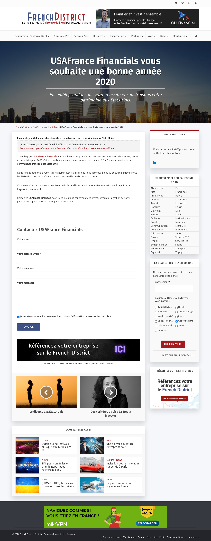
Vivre (150, 36)
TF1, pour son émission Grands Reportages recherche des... (55, 466)
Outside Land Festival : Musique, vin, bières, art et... (56, 447)
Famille (179, 188)
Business (98, 36)
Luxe (177, 210)
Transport (180, 248)
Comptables (157, 229)
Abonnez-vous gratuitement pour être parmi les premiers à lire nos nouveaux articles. (67, 148)
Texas (181, 325)
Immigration (181, 199)
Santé (178, 233)
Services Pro (181, 240)
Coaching (156, 222)
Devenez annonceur (188, 537)
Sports (178, 244)
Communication (159, 225)
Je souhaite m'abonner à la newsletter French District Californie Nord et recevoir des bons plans (65, 316)
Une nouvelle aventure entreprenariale (120, 445)
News (163, 36)
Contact (141, 537)
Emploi (154, 240)
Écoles (154, 237)
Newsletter (152, 537)
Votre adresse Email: (29, 253)
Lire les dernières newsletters (177, 354)
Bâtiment (156, 210)
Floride (181, 307)
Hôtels (178, 195)
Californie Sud (165, 325)
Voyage (179, 252)
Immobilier (181, 203)
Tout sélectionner (165, 307)
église (55, 127)
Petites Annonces (168, 537)
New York (162, 311)
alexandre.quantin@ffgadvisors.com (173, 149)
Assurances (157, 195)
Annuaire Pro (61, 36)
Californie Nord (41, 127)
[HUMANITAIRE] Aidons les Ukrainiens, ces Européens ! (58, 485)
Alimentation (157, 188)
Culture (110, 459)
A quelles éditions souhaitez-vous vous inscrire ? (172, 300)
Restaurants (181, 229)
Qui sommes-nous (112, 537)
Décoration (157, 233)
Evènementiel (158, 248)
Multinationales (183, 218)
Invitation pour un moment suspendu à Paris (122, 465)
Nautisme (180, 222)
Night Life (180, 225)
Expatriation (117, 36)
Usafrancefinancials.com (167, 153)
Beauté (154, 214)
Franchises (181, 191)
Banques (155, 206)
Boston (181, 316)
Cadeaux (155, 218)
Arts (153, 191)
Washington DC (165, 316)
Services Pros (81, 36)
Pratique (136, 36)
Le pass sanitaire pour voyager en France (119, 485)
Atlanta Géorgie (185, 311)
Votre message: (25, 282)
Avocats (155, 203)
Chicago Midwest (165, 320)
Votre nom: (23, 239)
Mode (178, 214)
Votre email (162, 282)
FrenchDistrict (23, 127)
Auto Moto (156, 199)
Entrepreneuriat (159, 244)
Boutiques (179, 36)
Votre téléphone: (26, 268)
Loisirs (178, 206)
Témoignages (129, 537)
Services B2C (182, 237)
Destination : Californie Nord (31, 36)
